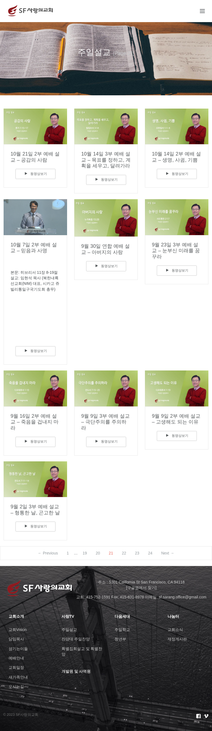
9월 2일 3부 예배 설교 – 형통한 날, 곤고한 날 (35, 510)
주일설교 (69, 629)
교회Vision (18, 629)
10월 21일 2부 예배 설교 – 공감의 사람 (35, 157)
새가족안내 (18, 677)
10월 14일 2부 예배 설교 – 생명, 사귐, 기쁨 (176, 157)
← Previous (48, 553)
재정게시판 (177, 639)
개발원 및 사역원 (76, 671)
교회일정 (16, 667)
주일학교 (122, 629)
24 (150, 553)
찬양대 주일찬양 (76, 639)
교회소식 (175, 629)
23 (137, 553)
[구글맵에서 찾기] (141, 587)
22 (124, 553)
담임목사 (16, 639)
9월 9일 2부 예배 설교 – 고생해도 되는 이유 (176, 419)
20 (98, 553)
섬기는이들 (18, 648)
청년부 (120, 639)
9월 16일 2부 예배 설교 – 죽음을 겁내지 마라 (34, 422)
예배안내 (16, 658)
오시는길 (16, 686)
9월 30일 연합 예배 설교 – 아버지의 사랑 (105, 249)
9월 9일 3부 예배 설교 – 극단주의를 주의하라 (105, 422)
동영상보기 (35, 174)
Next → (167, 553)
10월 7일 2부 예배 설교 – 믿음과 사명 (33, 248)
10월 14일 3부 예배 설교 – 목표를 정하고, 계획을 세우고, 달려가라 (106, 160)
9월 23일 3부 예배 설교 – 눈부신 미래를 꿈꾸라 (176, 250)
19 (85, 553)
